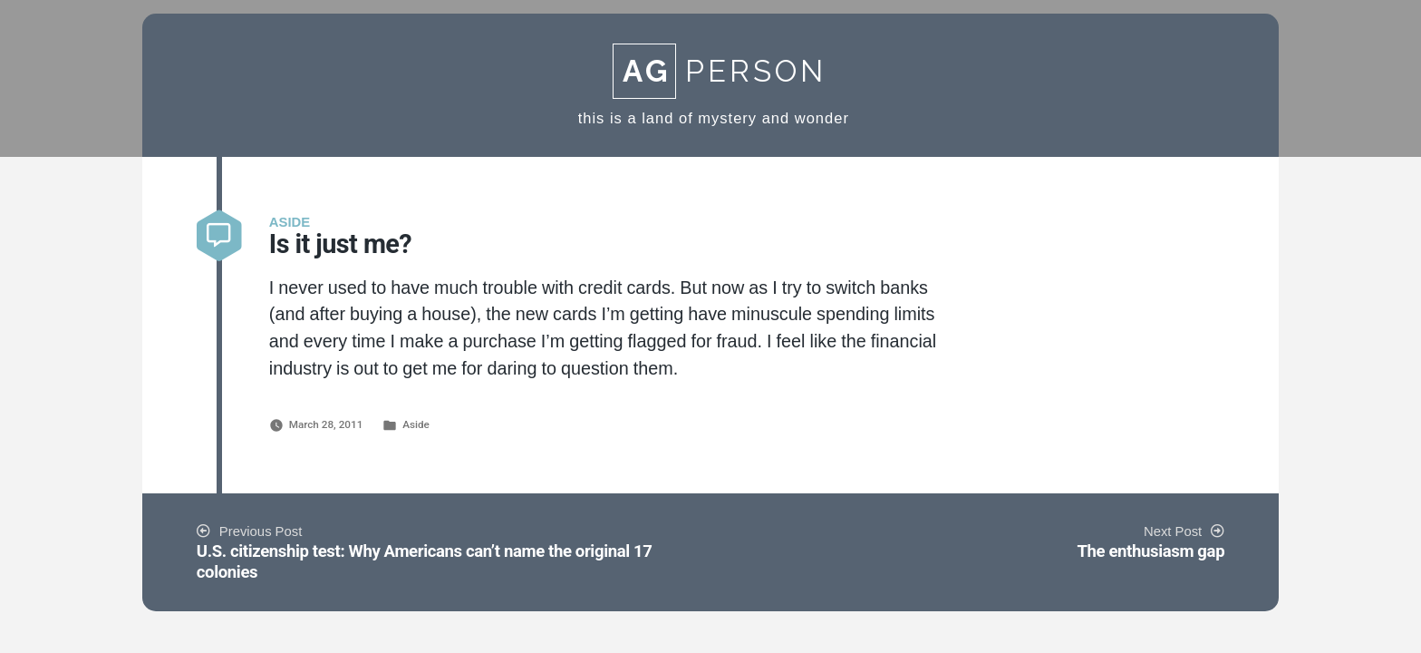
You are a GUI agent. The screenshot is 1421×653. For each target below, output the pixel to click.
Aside (416, 424)
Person (719, 71)
